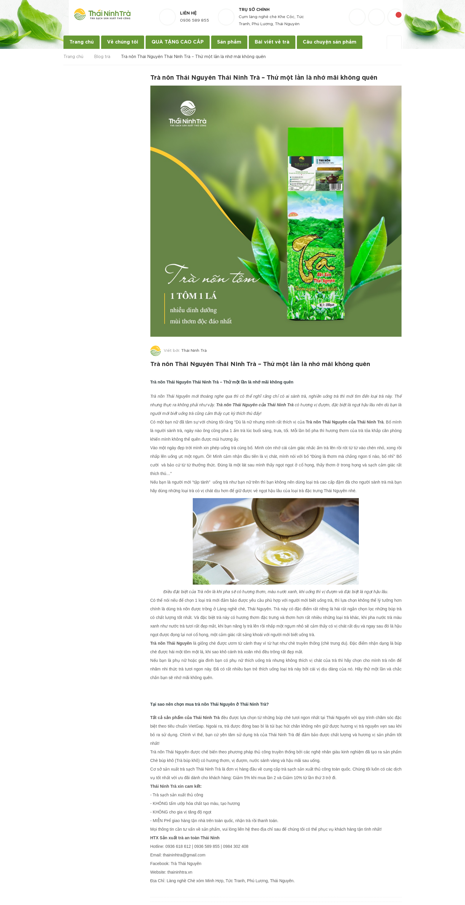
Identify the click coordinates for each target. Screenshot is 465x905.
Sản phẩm (229, 42)
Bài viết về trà (272, 42)
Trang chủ (81, 42)
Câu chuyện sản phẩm (329, 42)
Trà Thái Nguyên (186, 862)
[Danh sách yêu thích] (358, 12)
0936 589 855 (194, 20)
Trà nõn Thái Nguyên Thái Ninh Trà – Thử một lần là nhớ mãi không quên (264, 363)
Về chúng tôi (122, 42)
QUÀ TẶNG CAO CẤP (178, 42)
